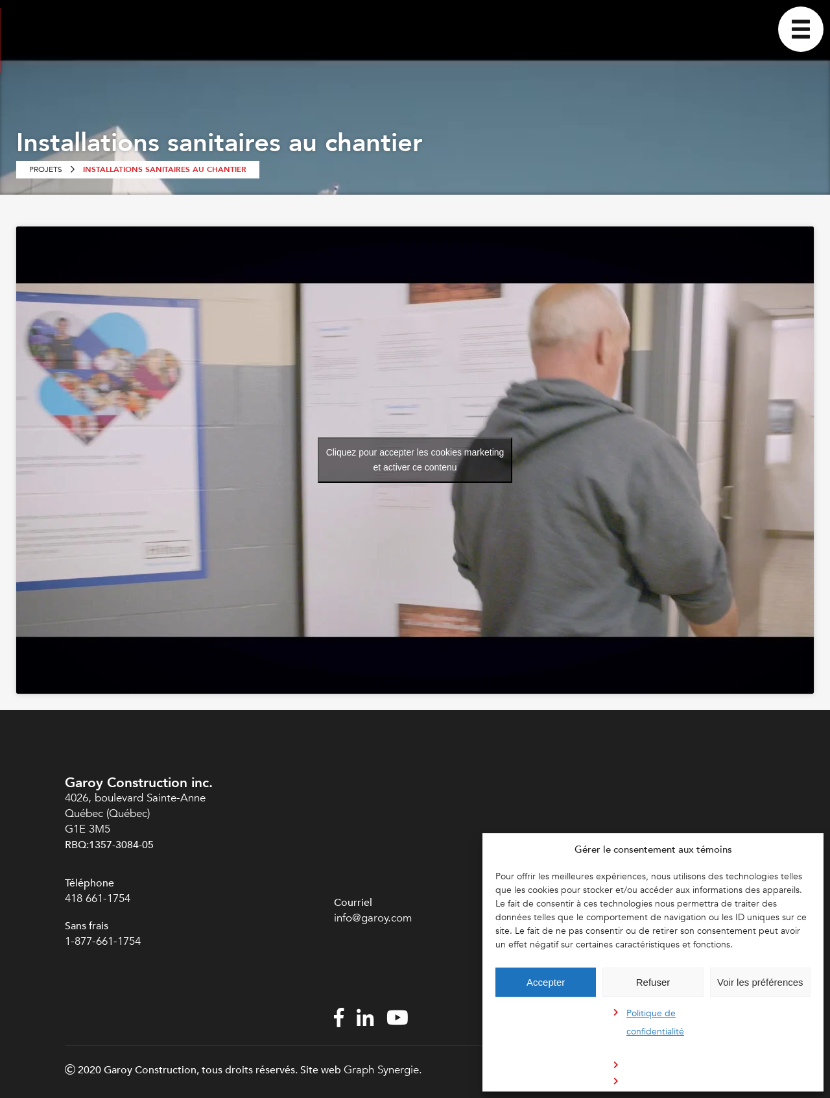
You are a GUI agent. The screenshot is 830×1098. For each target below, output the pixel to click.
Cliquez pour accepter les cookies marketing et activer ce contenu (415, 459)
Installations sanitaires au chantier (164, 169)
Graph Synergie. (383, 1069)
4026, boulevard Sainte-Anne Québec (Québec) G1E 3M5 (135, 813)
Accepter (546, 982)
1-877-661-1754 (104, 941)
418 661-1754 (97, 898)
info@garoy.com (373, 917)
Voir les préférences (760, 982)
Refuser (653, 982)
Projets (45, 169)
